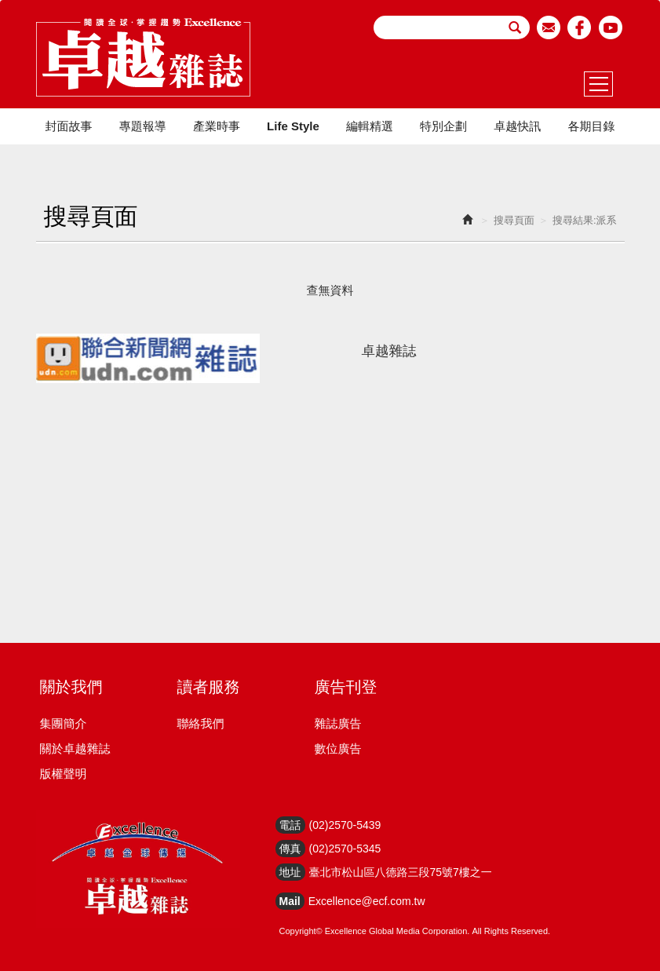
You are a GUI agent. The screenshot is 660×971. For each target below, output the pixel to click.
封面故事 (69, 126)
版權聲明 (63, 773)
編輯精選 (369, 126)
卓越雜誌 (389, 351)
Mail (290, 901)
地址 (290, 872)
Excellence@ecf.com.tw (366, 901)
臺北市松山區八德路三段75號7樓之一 (400, 872)
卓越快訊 (517, 126)
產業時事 (216, 126)
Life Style (293, 126)
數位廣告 (338, 748)
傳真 (290, 848)
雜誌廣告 (338, 723)
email (549, 27)
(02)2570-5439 (345, 825)
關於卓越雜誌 (75, 748)
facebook (579, 27)
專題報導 (142, 126)
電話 (290, 825)
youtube (611, 27)
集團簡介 (63, 723)
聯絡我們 (200, 723)
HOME (143, 57)
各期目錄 (590, 126)
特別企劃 (443, 126)
